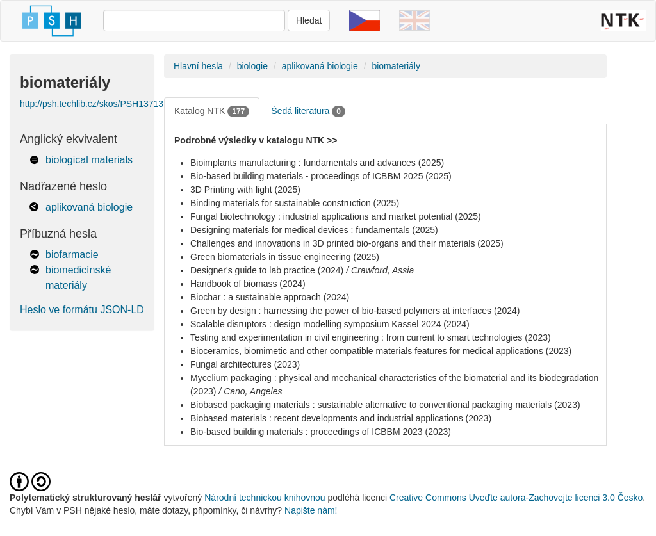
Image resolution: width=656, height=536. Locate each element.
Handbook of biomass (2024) (248, 284)
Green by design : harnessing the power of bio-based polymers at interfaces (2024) (355, 310)
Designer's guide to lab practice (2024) (266, 270)
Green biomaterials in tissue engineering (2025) (284, 257)
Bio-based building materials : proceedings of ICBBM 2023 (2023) (320, 431)
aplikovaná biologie (89, 207)
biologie (252, 66)
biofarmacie (72, 254)
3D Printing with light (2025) (245, 189)
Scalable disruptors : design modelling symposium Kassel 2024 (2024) (330, 324)
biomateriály (396, 66)
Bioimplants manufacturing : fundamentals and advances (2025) (317, 163)
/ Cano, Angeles (250, 391)
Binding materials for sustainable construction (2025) (294, 203)
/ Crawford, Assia (380, 270)
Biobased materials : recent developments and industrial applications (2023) (340, 418)
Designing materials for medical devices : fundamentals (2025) (314, 230)
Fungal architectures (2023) (245, 364)
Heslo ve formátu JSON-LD (82, 309)
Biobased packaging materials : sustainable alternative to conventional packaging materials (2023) (385, 405)
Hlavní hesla (198, 66)
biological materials (89, 159)
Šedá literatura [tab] (308, 111)
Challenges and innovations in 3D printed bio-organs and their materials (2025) (347, 243)
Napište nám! (310, 510)
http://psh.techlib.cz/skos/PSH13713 (91, 104)
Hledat (309, 20)
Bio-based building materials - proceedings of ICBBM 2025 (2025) (321, 176)
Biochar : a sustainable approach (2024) (269, 297)
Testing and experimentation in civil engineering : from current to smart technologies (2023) (370, 337)
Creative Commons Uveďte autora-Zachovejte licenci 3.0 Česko (516, 497)
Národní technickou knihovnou (264, 497)
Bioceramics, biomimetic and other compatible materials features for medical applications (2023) (380, 351)
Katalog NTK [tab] (211, 111)
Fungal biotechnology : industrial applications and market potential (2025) (335, 216)
